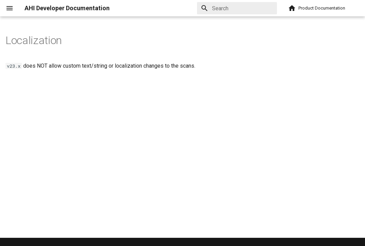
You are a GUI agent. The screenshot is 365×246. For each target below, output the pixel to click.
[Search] (237, 8)
